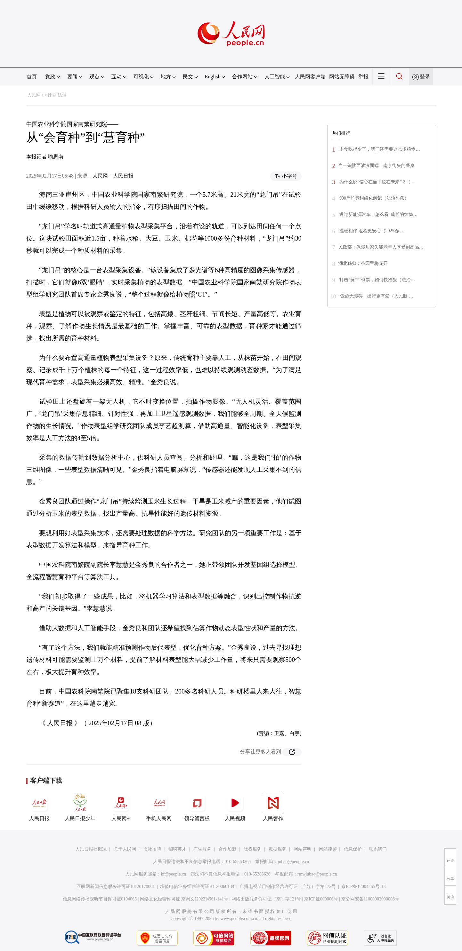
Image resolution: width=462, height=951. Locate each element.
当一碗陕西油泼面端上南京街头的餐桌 (376, 165)
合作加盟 (227, 849)
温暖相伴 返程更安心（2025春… (370, 230)
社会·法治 (57, 95)
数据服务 (278, 849)
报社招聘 (152, 849)
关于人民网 (125, 849)
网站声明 (303, 849)
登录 (425, 76)
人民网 (34, 95)
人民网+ (120, 806)
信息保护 (353, 849)
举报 (363, 76)
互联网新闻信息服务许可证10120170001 (116, 886)
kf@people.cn (173, 874)
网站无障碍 (342, 76)
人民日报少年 (80, 806)
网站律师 (328, 849)
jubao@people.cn (293, 861)
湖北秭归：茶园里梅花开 (363, 263)
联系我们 (378, 849)
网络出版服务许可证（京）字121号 (266, 899)
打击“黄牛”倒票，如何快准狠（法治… (376, 279)
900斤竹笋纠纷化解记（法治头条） (373, 198)
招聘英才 (177, 849)
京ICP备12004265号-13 (363, 886)
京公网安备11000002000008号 (370, 899)
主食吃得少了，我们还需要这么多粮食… (379, 149)
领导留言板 (197, 806)
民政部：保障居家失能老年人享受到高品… (381, 247)
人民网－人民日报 (113, 175)
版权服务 (253, 849)
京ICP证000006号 (321, 899)
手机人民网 (159, 806)
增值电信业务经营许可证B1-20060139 (197, 886)
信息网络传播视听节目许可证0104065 (100, 899)
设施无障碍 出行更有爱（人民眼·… (376, 296)
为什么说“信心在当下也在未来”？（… (376, 181)
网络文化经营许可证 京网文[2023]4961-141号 (184, 899)
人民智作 (273, 806)
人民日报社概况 (91, 849)
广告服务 (202, 849)
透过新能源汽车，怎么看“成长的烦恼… (378, 214)
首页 (32, 76)
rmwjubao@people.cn (317, 874)
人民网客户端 (310, 76)
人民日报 (39, 806)
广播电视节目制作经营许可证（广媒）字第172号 (287, 886)
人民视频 (235, 806)
